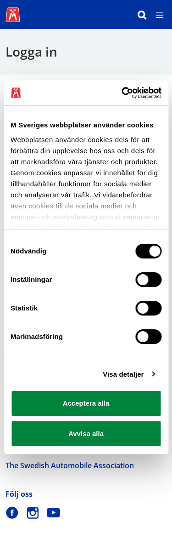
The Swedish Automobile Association (70, 465)
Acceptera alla (86, 403)
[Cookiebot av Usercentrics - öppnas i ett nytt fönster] (122, 93)
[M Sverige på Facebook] (12, 512)
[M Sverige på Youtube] (53, 512)
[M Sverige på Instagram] (32, 512)
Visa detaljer (123, 374)
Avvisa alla (86, 433)
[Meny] (159, 14)
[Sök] (142, 14)
